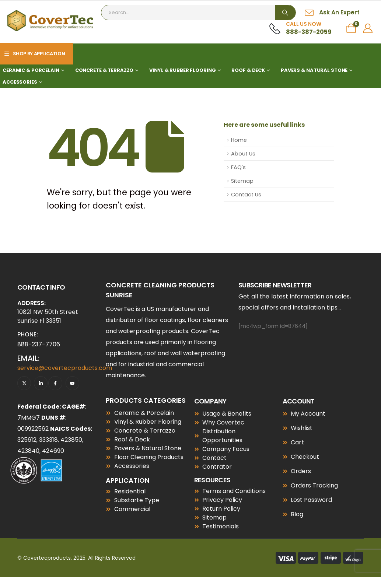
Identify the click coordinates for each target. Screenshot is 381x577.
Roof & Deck (248, 70)
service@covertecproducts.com (64, 368)
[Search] (285, 12)
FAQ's (238, 167)
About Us (243, 153)
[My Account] (368, 28)
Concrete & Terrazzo (104, 70)
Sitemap (242, 181)
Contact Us (246, 194)
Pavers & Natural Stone (314, 70)
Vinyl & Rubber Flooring (182, 70)
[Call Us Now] (300, 28)
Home (239, 140)
